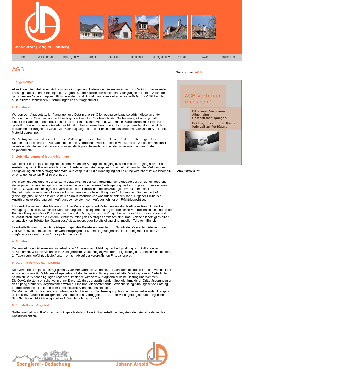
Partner (91, 57)
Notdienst (137, 57)
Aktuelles (114, 57)
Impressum (228, 57)
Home (23, 57)
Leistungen (69, 57)
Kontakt (182, 57)
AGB (205, 57)
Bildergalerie (160, 57)
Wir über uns (46, 57)
